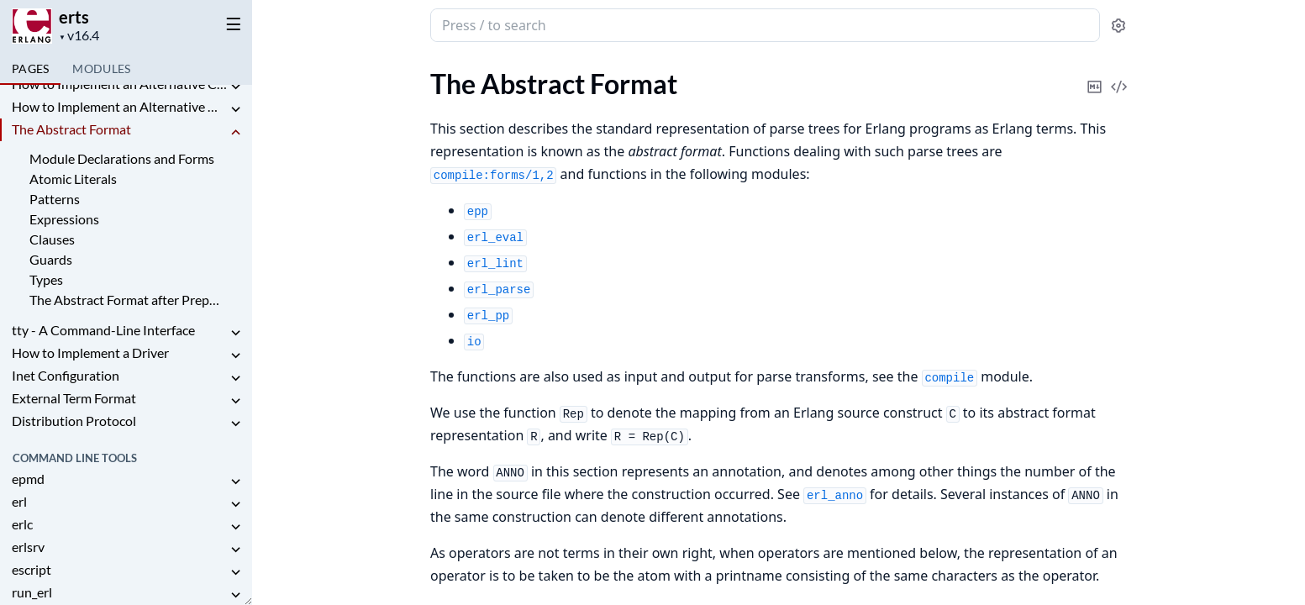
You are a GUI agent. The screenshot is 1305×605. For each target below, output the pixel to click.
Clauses (52, 239)
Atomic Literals (73, 179)
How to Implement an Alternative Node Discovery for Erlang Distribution (119, 106)
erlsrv (28, 547)
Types (46, 279)
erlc (22, 524)
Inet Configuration (65, 375)
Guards (50, 259)
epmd (28, 479)
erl (19, 501)
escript (31, 569)
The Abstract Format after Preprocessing (124, 300)
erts (74, 17)
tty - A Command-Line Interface (103, 330)
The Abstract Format (71, 129)
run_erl (32, 592)
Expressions (64, 219)
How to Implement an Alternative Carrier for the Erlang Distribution (119, 84)
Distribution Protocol (74, 421)
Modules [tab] (101, 68)
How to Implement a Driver (90, 352)
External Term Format (74, 398)
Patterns (54, 199)
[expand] (235, 87)
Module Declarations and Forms (121, 158)
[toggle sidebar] (230, 23)
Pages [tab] (30, 68)
